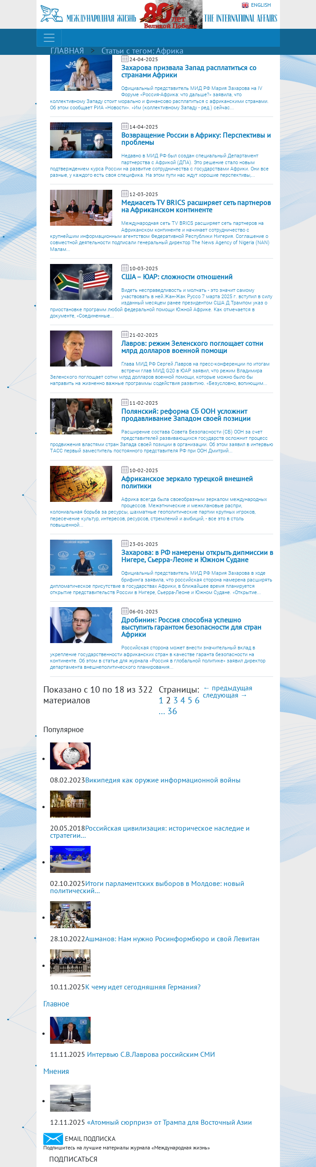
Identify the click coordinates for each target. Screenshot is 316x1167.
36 (172, 711)
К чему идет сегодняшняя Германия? (143, 986)
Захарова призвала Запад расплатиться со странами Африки (188, 71)
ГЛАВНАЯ (67, 50)
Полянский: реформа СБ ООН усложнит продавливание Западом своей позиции (186, 415)
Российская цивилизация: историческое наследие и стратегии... (150, 831)
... (162, 711)
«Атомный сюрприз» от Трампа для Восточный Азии (169, 1122)
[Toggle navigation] (49, 38)
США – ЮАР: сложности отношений (177, 276)
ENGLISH (256, 5)
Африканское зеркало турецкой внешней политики (187, 482)
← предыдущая (227, 687)
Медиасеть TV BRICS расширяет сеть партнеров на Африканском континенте (196, 206)
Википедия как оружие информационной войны (163, 779)
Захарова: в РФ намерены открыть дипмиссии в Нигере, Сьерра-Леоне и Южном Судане (197, 556)
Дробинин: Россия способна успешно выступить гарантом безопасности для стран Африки (191, 627)
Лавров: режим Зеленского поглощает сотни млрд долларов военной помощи (192, 347)
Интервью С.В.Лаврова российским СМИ (151, 1054)
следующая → (225, 694)
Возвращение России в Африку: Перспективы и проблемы (196, 138)
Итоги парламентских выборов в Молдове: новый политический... (147, 887)
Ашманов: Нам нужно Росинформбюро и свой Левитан (172, 938)
